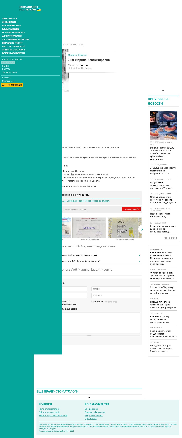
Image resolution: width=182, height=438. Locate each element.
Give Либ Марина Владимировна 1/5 (106, 302)
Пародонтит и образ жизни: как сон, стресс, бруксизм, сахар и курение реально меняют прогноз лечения (162, 351)
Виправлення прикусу (12, 36)
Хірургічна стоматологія (13, 43)
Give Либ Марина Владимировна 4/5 (114, 302)
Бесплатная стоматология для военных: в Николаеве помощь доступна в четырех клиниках (163, 231)
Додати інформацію (95, 412)
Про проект (91, 418)
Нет (51, 304)
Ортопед (72, 54)
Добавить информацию (12, 77)
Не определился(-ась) (66, 304)
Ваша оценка (97, 301)
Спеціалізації (91, 408)
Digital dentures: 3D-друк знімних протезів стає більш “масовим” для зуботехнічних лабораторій (162, 153)
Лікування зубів (9, 12)
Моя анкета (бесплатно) (50, 209)
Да (43, 304)
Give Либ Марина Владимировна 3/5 (111, 302)
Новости (7, 62)
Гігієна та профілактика (13, 26)
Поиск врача (9, 55)
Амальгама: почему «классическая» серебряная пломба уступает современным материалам (161, 322)
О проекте (7, 70)
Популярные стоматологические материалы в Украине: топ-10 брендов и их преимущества (161, 188)
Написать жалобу (131, 209)
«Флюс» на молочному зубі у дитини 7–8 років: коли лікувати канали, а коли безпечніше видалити (162, 278)
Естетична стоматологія (13, 46)
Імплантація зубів (10, 22)
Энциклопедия (10, 65)
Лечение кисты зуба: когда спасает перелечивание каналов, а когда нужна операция (163, 335)
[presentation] (38, 229)
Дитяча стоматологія (12, 29)
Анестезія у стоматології (13, 39)
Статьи (6, 58)
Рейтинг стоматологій (49, 408)
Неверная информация (75, 209)
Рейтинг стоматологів (49, 412)
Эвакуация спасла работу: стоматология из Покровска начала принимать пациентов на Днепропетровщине (163, 173)
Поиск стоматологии (13, 52)
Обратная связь (9, 74)
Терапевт (82, 54)
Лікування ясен (9, 15)
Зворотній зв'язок (94, 415)
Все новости (170, 238)
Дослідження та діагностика (15, 32)
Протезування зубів (11, 19)
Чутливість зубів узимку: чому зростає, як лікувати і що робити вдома (163, 290)
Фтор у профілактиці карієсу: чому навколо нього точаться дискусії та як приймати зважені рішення (163, 202)
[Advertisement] (89, 20)
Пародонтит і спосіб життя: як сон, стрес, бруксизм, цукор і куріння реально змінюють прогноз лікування (163, 307)
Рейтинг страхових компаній (53, 415)
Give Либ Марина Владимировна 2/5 (109, 302)
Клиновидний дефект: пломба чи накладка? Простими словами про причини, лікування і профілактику (161, 258)
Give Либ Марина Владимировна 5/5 (116, 302)
